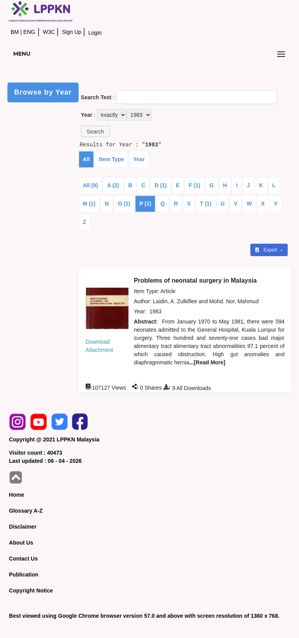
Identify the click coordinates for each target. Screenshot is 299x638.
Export (266, 250)
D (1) (161, 185)
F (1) (195, 185)
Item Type (111, 159)
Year (139, 159)
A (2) (113, 185)
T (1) (205, 203)
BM (15, 32)
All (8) (90, 185)
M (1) (89, 203)
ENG (29, 32)
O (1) (124, 203)
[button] (95, 131)
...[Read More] (207, 362)
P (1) (145, 203)
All (86, 159)
